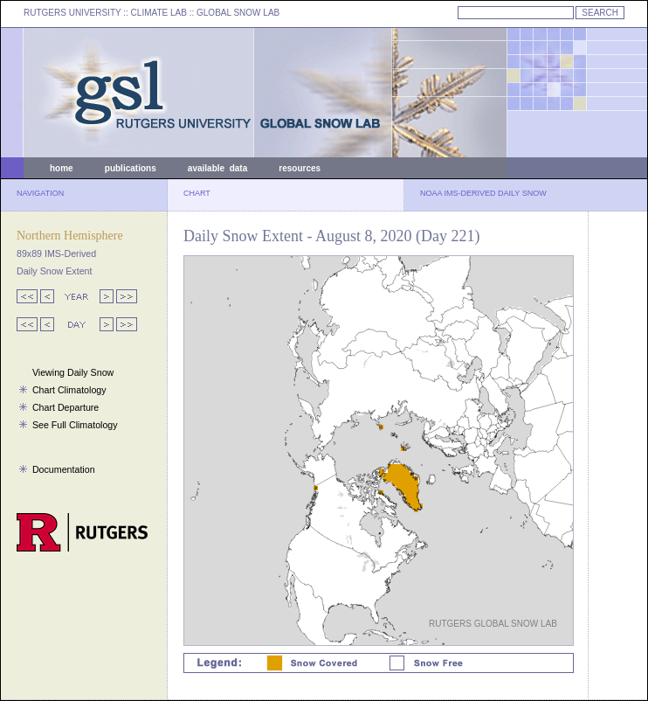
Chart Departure (65, 407)
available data (217, 168)
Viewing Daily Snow (73, 372)
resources (300, 168)
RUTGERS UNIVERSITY (72, 12)
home (61, 168)
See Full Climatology (75, 425)
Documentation (63, 469)
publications (130, 168)
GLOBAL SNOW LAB (237, 12)
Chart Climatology (69, 390)
